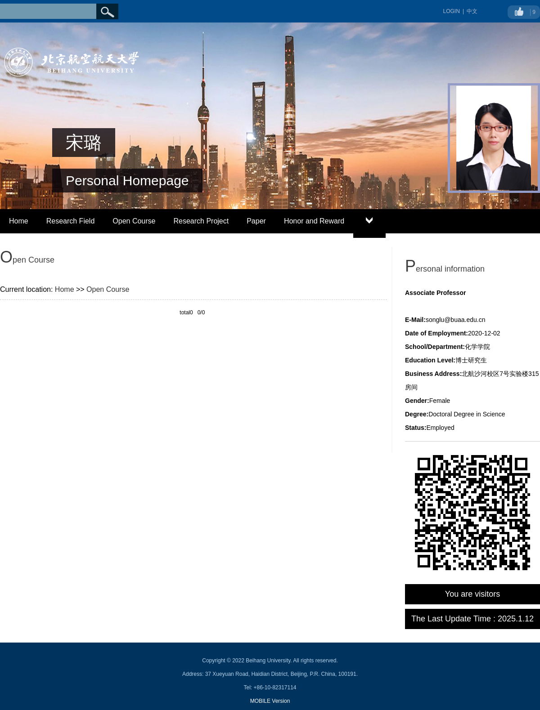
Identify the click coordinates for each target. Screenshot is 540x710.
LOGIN (451, 11)
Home (18, 221)
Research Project (201, 221)
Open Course (133, 221)
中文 (472, 11)
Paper (256, 221)
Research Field (70, 221)
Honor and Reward (314, 221)
